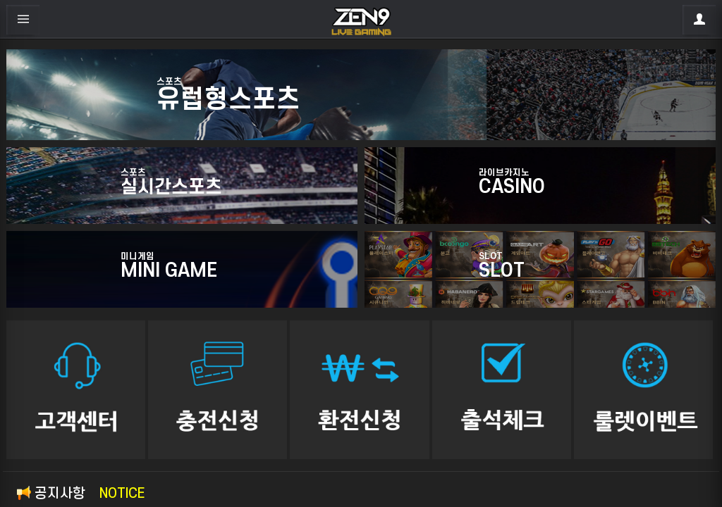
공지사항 (81, 493)
